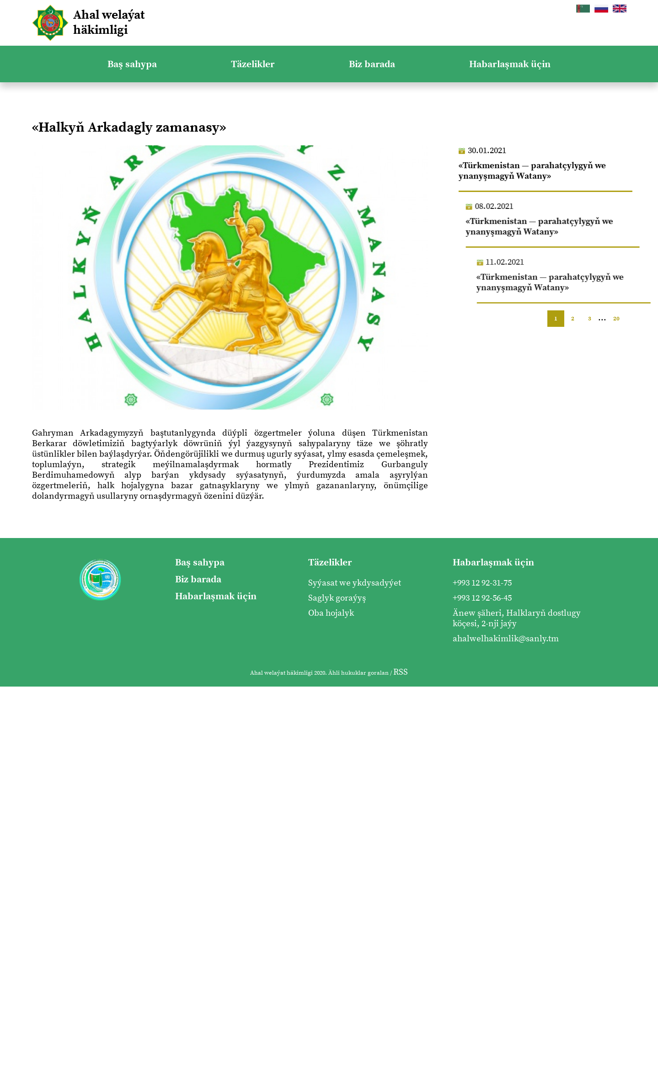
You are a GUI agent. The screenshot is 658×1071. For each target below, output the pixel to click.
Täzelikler (253, 64)
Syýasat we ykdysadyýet (354, 583)
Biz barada (372, 64)
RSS (400, 672)
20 (616, 318)
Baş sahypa (132, 64)
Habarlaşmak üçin (510, 64)
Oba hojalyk (331, 613)
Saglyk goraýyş (337, 598)
